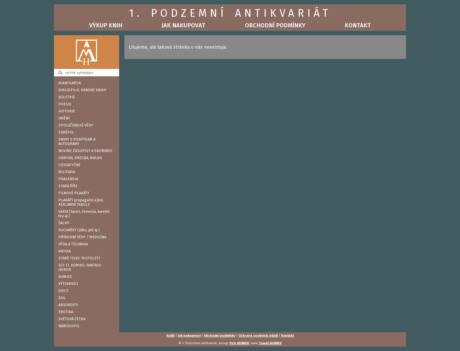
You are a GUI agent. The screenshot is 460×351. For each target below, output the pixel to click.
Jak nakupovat (183, 25)
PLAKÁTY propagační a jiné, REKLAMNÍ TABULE (81, 202)
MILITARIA (66, 172)
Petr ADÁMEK (239, 343)
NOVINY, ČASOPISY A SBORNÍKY (85, 150)
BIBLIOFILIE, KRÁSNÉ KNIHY (82, 90)
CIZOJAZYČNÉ (69, 165)
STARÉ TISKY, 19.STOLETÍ (79, 258)
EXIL (62, 298)
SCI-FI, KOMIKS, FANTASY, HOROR (80, 267)
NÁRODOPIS (69, 326)
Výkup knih (105, 25)
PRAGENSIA (68, 179)
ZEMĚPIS (66, 132)
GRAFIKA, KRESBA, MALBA (80, 158)
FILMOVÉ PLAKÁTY (73, 193)
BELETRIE (66, 97)
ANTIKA (64, 251)
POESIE (64, 104)
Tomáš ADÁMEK (270, 343)
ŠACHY (63, 223)
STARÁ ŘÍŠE (67, 186)
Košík (170, 336)
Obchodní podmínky (275, 25)
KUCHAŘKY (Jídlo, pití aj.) (79, 230)
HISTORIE (66, 111)
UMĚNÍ (64, 118)
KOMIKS (65, 276)
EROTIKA (65, 312)
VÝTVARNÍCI (68, 283)
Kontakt (358, 25)
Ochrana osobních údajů (258, 336)
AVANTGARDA (69, 83)
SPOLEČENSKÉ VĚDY (75, 125)
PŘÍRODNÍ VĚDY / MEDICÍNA (82, 237)
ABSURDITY (68, 305)
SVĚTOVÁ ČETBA (71, 319)
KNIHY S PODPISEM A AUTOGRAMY (76, 141)
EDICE (63, 290)
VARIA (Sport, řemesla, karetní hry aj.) (83, 213)
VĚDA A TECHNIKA (73, 244)
